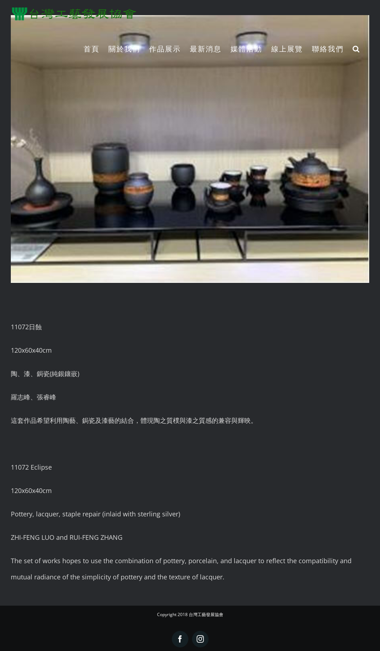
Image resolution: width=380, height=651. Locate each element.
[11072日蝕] (190, 149)
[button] (356, 49)
